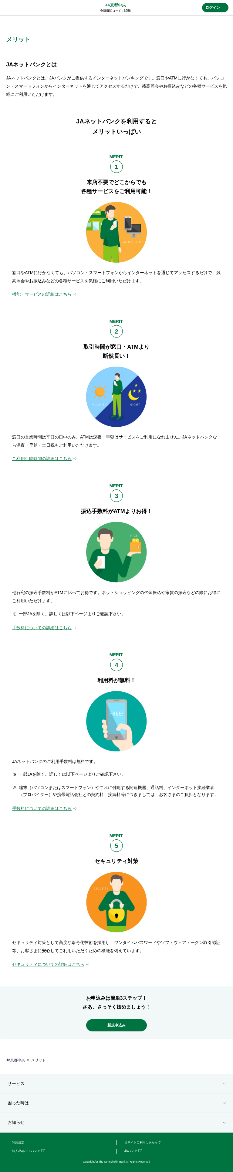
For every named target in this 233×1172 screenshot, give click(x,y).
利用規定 (18, 1142)
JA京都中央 (115, 5)
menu (7, 7)
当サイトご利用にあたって (142, 1142)
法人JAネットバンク (26, 1151)
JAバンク (130, 1151)
